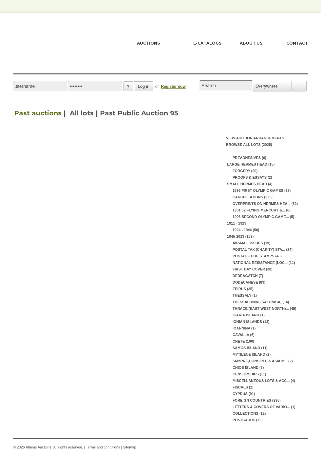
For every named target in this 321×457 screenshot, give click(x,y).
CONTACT (297, 43)
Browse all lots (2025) (249, 145)
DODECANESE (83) (249, 282)
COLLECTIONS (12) (249, 413)
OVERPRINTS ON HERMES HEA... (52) (265, 204)
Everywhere (266, 86)
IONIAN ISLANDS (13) (251, 322)
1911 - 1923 (236, 223)
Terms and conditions (103, 447)
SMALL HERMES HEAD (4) (249, 184)
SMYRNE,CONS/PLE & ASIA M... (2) (263, 361)
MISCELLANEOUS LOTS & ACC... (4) (264, 381)
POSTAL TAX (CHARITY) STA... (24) (263, 249)
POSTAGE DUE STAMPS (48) (257, 256)
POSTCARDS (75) (248, 420)
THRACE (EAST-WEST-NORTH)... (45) (264, 308)
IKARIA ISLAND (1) (249, 315)
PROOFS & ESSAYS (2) (252, 177)
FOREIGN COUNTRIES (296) (257, 400)
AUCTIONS (148, 43)
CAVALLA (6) (244, 335)
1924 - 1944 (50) (246, 230)
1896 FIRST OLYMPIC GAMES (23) (262, 190)
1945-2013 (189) (240, 236)
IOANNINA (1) (244, 328)
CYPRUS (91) (244, 394)
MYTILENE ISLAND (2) (252, 354)
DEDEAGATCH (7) (248, 276)
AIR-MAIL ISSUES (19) (251, 243)
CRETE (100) (243, 341)
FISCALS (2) (243, 387)
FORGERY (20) (245, 171)
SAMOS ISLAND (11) (250, 348)
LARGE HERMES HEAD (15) (250, 164)
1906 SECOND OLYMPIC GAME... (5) (263, 217)
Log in (143, 86)
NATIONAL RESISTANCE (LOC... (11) (264, 263)
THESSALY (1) (245, 295)
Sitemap (129, 447)
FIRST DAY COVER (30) (253, 269)
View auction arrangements (255, 138)
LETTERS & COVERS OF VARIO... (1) (264, 407)
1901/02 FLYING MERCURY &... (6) (262, 210)
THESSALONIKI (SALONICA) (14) (261, 302)
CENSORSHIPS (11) (249, 374)
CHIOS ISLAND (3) (248, 367)
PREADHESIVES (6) (249, 158)
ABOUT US (251, 43)
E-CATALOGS (207, 43)
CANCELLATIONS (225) (253, 197)
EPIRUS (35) (243, 289)
